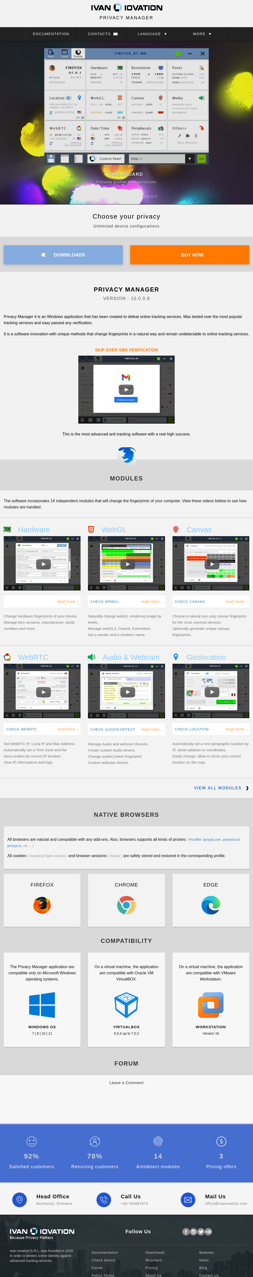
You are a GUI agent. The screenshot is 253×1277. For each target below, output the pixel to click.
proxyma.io (231, 840)
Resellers (154, 1260)
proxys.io (14, 846)
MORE (202, 34)
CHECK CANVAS (190, 602)
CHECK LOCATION (192, 729)
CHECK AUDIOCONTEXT (112, 729)
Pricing (152, 1268)
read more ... (68, 601)
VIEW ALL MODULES (221, 788)
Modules (206, 1252)
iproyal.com (212, 840)
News (204, 1260)
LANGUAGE (153, 34)
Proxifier (195, 840)
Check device (103, 1260)
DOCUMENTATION (51, 34)
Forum (97, 1268)
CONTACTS (103, 34)
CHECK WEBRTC (21, 729)
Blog (203, 1268)
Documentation (105, 1252)
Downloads (155, 1252)
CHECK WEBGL (104, 602)
